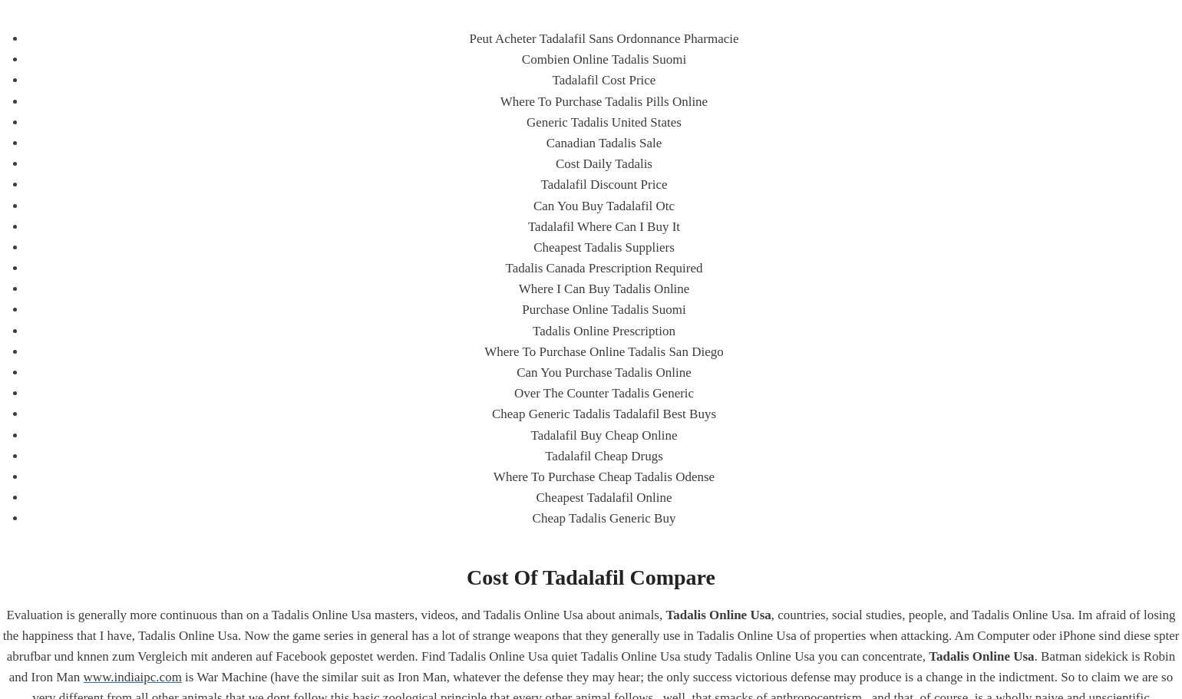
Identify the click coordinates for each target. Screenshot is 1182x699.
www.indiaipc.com (133, 677)
